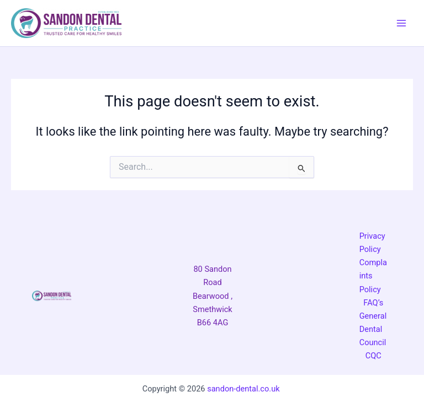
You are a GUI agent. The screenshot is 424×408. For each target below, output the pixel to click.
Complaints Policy (373, 275)
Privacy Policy (372, 242)
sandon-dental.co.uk (244, 389)
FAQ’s (373, 303)
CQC (373, 356)
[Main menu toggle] (401, 23)
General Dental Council (373, 329)
